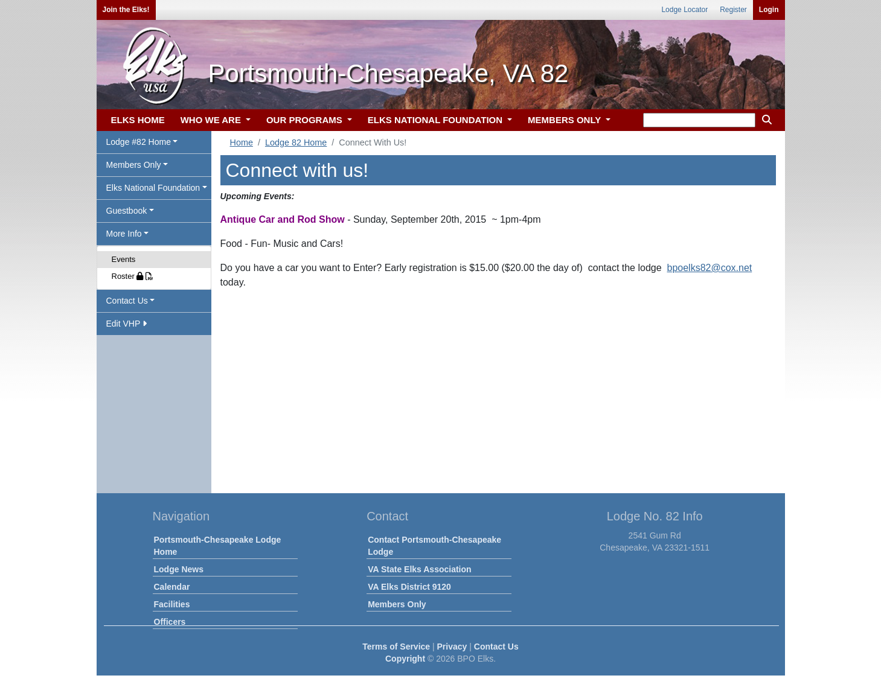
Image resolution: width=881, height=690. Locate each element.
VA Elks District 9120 (409, 587)
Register (733, 9)
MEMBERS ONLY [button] (565, 120)
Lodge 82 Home (296, 142)
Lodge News (178, 569)
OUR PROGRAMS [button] (305, 120)
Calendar (172, 587)
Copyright (405, 658)
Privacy (452, 646)
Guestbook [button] (126, 211)
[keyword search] (699, 120)
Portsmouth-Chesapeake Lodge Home (217, 546)
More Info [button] (124, 233)
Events (124, 259)
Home (241, 142)
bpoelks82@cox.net (709, 268)
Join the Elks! (126, 9)
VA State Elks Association (419, 569)
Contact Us (496, 646)
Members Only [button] (133, 165)
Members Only (397, 604)
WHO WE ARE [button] (212, 120)
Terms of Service (396, 646)
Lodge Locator (684, 9)
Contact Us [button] (127, 300)
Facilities (172, 604)
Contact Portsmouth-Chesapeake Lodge (434, 546)
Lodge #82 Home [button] (138, 142)
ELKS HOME (138, 120)
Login (769, 9)
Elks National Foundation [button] (153, 188)
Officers (170, 622)
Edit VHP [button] (126, 323)
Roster (133, 276)
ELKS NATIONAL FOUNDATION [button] (436, 120)
